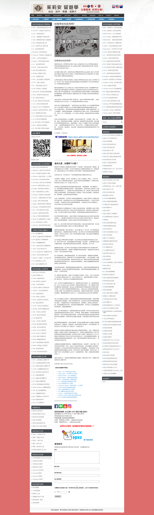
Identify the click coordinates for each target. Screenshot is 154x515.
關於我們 (48, 15)
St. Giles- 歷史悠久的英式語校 (41, 101)
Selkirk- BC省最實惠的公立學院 (41, 219)
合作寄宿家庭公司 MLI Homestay (42, 458)
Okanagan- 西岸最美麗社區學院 (42, 207)
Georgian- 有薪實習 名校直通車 (41, 194)
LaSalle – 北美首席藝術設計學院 (112, 46)
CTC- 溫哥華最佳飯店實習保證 (112, 73)
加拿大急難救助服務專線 (110, 201)
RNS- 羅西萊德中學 (38, 399)
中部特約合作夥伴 (38, 464)
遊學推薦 (84, 15)
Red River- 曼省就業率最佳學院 (41, 225)
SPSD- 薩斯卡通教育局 (39, 336)
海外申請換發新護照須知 (110, 358)
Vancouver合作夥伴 (38, 470)
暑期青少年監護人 (108, 172)
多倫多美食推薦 (107, 331)
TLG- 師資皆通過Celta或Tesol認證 (42, 116)
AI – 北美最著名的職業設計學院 (67, 381)
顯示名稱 (57, 469)
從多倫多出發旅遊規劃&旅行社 (112, 346)
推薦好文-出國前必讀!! (109, 296)
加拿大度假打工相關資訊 (110, 213)
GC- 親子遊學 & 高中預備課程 (41, 122)
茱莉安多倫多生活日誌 (39, 414)
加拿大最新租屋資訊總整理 (111, 277)
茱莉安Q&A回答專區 (38, 417)
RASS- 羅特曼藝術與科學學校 (41, 384)
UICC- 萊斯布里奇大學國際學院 (41, 245)
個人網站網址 (57, 481)
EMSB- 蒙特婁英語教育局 (40, 324)
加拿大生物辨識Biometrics (110, 232)
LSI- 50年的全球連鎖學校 (40, 119)
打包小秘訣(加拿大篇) (109, 284)
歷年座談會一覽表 (38, 499)
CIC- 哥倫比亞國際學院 (39, 381)
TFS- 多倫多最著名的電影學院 (112, 61)
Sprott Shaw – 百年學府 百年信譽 (67, 373)
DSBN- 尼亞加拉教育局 (39, 327)
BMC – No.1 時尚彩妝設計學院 (67, 371)
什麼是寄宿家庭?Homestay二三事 (112, 370)
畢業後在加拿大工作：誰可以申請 (112, 168)
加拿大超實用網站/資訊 (109, 222)
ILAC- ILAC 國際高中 (38, 402)
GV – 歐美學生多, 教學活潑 (40, 46)
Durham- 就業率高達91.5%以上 (41, 185)
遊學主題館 (68, 15)
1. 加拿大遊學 (36, 19)
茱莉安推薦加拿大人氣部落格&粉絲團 (112, 311)
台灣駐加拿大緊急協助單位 (111, 204)
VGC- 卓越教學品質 (38, 76)
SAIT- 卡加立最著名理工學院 (41, 210)
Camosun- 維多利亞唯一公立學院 (42, 176)
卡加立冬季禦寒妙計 (109, 318)
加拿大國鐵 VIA (107, 302)
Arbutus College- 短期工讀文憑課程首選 (69, 395)
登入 (104, 382)
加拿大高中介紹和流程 (39, 272)
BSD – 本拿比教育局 (38, 284)
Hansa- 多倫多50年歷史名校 (41, 94)
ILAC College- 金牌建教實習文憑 (112, 36)
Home (32, 15)
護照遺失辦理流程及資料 (110, 361)
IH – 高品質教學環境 (38, 49)
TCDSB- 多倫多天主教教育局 (41, 287)
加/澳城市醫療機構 (108, 287)
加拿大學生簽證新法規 (109, 144)
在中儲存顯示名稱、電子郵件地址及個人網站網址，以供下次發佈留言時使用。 (76, 490)
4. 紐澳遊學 (68, 19)
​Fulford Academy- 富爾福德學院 (42, 387)
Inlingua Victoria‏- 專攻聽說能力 (41, 107)
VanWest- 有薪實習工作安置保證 (112, 79)
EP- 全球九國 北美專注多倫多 (41, 128)
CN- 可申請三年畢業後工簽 (111, 94)
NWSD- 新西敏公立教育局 (40, 345)
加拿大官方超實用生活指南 (111, 308)
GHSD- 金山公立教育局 (39, 330)
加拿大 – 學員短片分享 (39, 434)
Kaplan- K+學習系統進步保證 (41, 61)
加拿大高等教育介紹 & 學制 (111, 180)
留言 (55, 449)
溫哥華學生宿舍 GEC (109, 253)
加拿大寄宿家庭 (37, 420)
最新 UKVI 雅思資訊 (109, 238)
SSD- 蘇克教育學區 (38, 348)
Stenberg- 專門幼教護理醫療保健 (112, 104)
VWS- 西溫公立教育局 (39, 296)
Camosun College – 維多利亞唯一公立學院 (70, 385)
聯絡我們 (116, 15)
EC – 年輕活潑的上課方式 (40, 85)
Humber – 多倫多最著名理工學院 (67, 393)
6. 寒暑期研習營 (91, 19)
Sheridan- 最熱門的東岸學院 (41, 213)
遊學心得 (100, 15)
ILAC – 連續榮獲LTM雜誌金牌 (41, 36)
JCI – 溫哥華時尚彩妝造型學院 (112, 55)
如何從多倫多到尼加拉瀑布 (111, 343)
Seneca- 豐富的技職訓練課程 (41, 216)
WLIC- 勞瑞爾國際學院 (39, 242)
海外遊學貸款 (107, 256)
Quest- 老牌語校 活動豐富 (40, 125)
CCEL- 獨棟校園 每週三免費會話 (42, 40)
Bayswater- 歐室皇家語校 (40, 52)
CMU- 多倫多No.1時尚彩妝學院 (112, 30)
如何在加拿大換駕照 (109, 355)
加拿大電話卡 (107, 265)
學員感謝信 (92, 15)
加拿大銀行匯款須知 (109, 192)
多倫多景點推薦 (107, 328)
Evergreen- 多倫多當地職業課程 (112, 76)
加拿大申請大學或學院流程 (40, 167)
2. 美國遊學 (46, 19)
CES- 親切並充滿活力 (39, 98)
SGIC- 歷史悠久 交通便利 (40, 88)
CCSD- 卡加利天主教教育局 (40, 306)
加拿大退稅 (106, 210)
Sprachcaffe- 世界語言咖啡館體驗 (42, 91)
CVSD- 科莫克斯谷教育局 (40, 351)
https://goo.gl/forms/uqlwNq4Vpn (83, 137)
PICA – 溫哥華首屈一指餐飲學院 (67, 379)
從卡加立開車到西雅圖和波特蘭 (112, 321)
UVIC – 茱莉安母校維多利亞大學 (42, 27)
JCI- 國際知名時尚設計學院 (66, 391)
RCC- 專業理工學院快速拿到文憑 (112, 64)
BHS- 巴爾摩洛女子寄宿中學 (41, 396)
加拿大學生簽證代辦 (109, 147)
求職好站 (105, 219)
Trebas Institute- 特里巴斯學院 (111, 113)
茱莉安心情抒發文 (38, 411)
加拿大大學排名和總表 (109, 183)
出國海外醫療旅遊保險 (109, 226)
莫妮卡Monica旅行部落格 (40, 426)
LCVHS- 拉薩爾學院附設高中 (41, 369)
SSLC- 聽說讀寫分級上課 (40, 43)
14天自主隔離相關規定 (109, 198)
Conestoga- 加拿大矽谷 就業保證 (42, 182)
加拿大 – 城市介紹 (38, 440)
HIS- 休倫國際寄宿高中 (39, 393)
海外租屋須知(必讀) (108, 280)
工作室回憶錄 (36, 490)
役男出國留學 (107, 259)
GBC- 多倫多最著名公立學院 (66, 389)
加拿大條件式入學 (108, 189)
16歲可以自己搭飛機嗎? (110, 373)
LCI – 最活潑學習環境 (39, 64)
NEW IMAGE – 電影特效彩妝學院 (67, 377)
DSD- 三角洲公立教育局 (39, 321)
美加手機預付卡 (107, 207)
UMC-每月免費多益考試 (39, 70)
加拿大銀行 (106, 352)
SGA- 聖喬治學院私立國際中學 (41, 366)
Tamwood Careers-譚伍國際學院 (112, 88)
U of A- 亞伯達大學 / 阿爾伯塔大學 (42, 252)
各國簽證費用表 (107, 165)
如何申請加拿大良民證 (109, 159)
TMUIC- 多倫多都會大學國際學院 (42, 236)
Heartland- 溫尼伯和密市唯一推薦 (42, 110)
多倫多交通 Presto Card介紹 (111, 340)
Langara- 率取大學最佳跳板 (40, 201)
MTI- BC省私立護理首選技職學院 (67, 397)
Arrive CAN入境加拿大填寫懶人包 (112, 135)
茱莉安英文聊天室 (108, 244)
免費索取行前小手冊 (38, 496)
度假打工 (77, 15)
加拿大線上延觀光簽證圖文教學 (112, 156)
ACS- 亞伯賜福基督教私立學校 (41, 363)
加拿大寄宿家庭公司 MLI (110, 367)
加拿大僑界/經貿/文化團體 (110, 293)
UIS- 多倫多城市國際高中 (40, 378)
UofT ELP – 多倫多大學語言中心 (42, 30)
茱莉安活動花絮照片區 (39, 423)
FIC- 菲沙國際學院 (38, 233)
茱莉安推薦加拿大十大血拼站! (111, 305)
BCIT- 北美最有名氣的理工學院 (41, 173)
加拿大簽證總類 (107, 141)
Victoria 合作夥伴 (37, 476)
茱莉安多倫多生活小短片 (40, 449)
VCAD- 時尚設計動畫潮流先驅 (66, 387)
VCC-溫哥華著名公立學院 (65, 383)
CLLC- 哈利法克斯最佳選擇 (40, 104)
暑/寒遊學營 (36, 502)
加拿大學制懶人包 (38, 275)
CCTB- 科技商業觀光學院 (110, 98)
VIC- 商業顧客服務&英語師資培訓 (112, 107)
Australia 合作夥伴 (38, 479)
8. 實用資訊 (112, 19)
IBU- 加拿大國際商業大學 (40, 264)
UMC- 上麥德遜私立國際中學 (41, 360)
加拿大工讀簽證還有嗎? (110, 162)
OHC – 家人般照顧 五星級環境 (41, 79)
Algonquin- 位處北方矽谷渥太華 (41, 170)
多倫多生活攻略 (107, 334)
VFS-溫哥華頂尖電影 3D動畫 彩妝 (112, 67)
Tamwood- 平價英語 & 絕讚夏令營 (42, 55)
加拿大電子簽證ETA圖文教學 (111, 153)
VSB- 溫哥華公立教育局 (39, 281)
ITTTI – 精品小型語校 (39, 82)
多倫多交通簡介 (107, 337)
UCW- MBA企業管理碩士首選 (111, 101)
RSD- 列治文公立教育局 (39, 333)
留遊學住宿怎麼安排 (109, 274)
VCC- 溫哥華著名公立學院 (40, 222)
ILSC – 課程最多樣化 (38, 33)
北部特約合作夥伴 (38, 461)
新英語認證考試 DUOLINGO (111, 349)
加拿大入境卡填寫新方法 (110, 138)
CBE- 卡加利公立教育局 (39, 312)
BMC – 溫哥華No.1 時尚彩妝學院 (112, 27)
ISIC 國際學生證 (107, 247)
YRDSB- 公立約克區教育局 (40, 290)
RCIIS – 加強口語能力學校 (40, 67)
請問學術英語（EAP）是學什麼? (112, 186)
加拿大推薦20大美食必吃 (110, 315)
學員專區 (109, 15)
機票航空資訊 (107, 268)
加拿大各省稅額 (107, 235)
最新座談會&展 (58, 15)
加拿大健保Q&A (107, 229)
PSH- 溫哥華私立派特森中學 (41, 372)
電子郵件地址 (58, 475)
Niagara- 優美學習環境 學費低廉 (42, 204)
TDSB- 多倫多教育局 (38, 278)
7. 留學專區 (102, 19)
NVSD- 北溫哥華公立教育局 (40, 299)
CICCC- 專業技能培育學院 (110, 70)
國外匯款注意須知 (108, 195)
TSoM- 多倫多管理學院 (109, 85)
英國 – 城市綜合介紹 (38, 446)
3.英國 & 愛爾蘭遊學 (57, 19)
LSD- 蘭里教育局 (37, 318)
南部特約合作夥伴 (38, 467)
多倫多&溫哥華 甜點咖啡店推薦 (112, 324)
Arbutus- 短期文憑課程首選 (111, 58)
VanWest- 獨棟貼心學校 (39, 73)
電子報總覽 (36, 487)
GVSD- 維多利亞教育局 (39, 315)
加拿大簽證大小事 (108, 150)
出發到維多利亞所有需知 (110, 299)
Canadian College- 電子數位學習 (112, 82)
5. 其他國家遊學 (79, 19)
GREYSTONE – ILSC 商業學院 (67, 375)
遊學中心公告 (36, 493)
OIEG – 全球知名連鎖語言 (40, 58)
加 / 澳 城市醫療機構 (109, 271)
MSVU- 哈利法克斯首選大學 (41, 255)
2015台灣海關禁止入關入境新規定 (113, 262)
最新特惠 (40, 15)
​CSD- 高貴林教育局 (38, 293)
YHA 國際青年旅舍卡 (109, 250)
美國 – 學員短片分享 (38, 437)
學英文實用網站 (107, 290)
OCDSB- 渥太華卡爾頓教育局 (41, 309)
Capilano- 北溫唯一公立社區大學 (42, 258)
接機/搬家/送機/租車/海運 (110, 241)
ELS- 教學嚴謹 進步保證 (39, 113)
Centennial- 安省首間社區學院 (41, 179)
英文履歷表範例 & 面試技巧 (111, 216)
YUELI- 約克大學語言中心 (40, 248)
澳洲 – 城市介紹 (37, 443)
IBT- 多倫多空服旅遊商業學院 (111, 91)
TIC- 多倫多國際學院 (38, 375)
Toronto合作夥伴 (37, 473)
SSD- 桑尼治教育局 (38, 303)
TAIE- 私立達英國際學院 (39, 390)
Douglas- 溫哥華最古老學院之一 (42, 188)
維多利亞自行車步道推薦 (110, 364)
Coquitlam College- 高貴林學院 (112, 110)
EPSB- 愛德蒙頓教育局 (39, 339)
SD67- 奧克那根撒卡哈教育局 (41, 342)
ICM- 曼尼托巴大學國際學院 (40, 239)
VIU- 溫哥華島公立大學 (39, 261)
